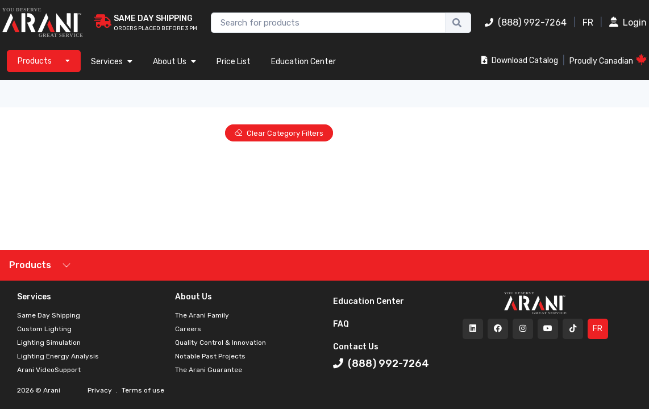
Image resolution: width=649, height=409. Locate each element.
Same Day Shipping (48, 315)
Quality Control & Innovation (220, 343)
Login (628, 22)
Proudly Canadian (608, 60)
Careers (188, 329)
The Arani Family (202, 315)
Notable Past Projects (210, 356)
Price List (234, 61)
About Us (174, 61)
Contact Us (355, 347)
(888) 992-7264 (526, 22)
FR (588, 22)
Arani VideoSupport (49, 370)
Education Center (303, 61)
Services (111, 61)
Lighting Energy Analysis (58, 356)
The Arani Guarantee (208, 370)
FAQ (341, 324)
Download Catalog (519, 60)
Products (30, 265)
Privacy (101, 390)
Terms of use (142, 390)
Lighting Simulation (49, 343)
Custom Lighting (44, 329)
